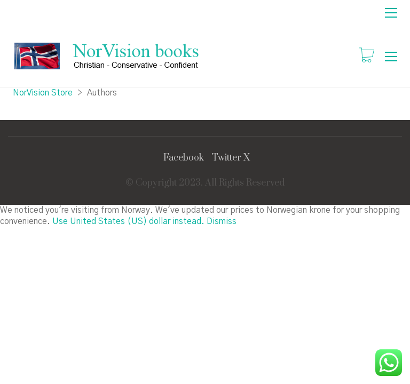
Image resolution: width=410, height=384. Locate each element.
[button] (391, 12)
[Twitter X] (231, 158)
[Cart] (366, 56)
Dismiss (221, 221)
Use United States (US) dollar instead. (128, 221)
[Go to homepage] (108, 56)
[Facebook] (183, 158)
